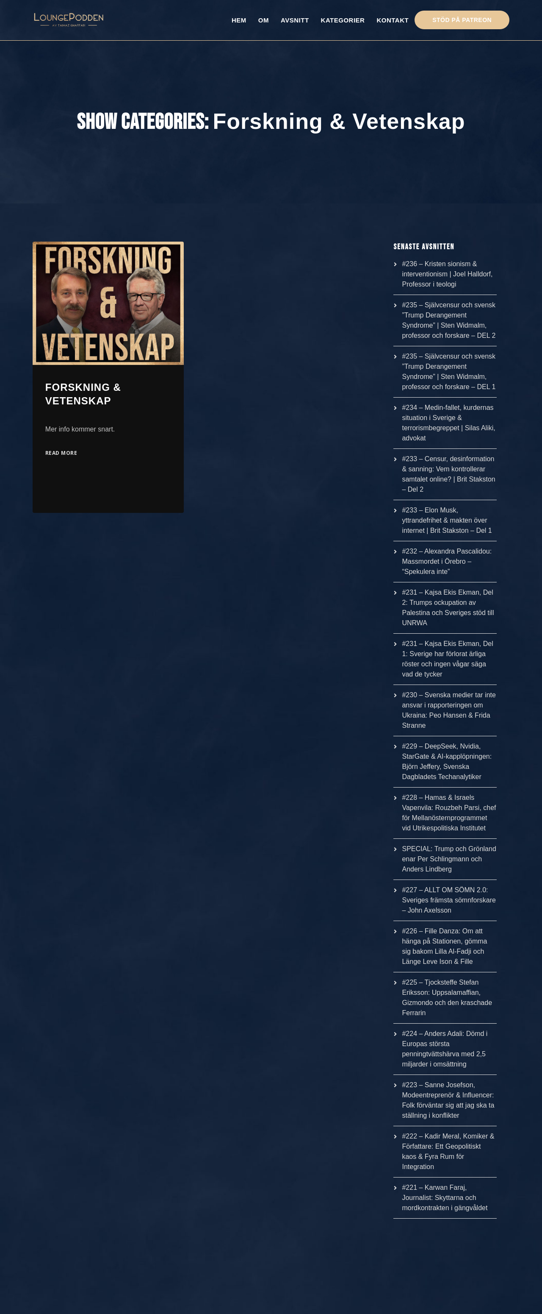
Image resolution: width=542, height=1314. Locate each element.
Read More (61, 453)
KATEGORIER (343, 20)
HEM (239, 20)
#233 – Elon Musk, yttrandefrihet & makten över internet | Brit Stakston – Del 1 (447, 520)
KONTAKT (392, 20)
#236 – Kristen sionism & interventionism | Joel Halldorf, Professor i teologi (447, 274)
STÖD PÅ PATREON (462, 20)
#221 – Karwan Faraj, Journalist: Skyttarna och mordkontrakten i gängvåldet (444, 1197)
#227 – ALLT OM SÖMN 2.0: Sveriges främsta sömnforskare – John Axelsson (448, 900)
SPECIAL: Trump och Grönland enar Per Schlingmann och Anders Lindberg (449, 859)
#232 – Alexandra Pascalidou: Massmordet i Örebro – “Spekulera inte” (447, 561)
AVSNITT (295, 20)
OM (263, 20)
